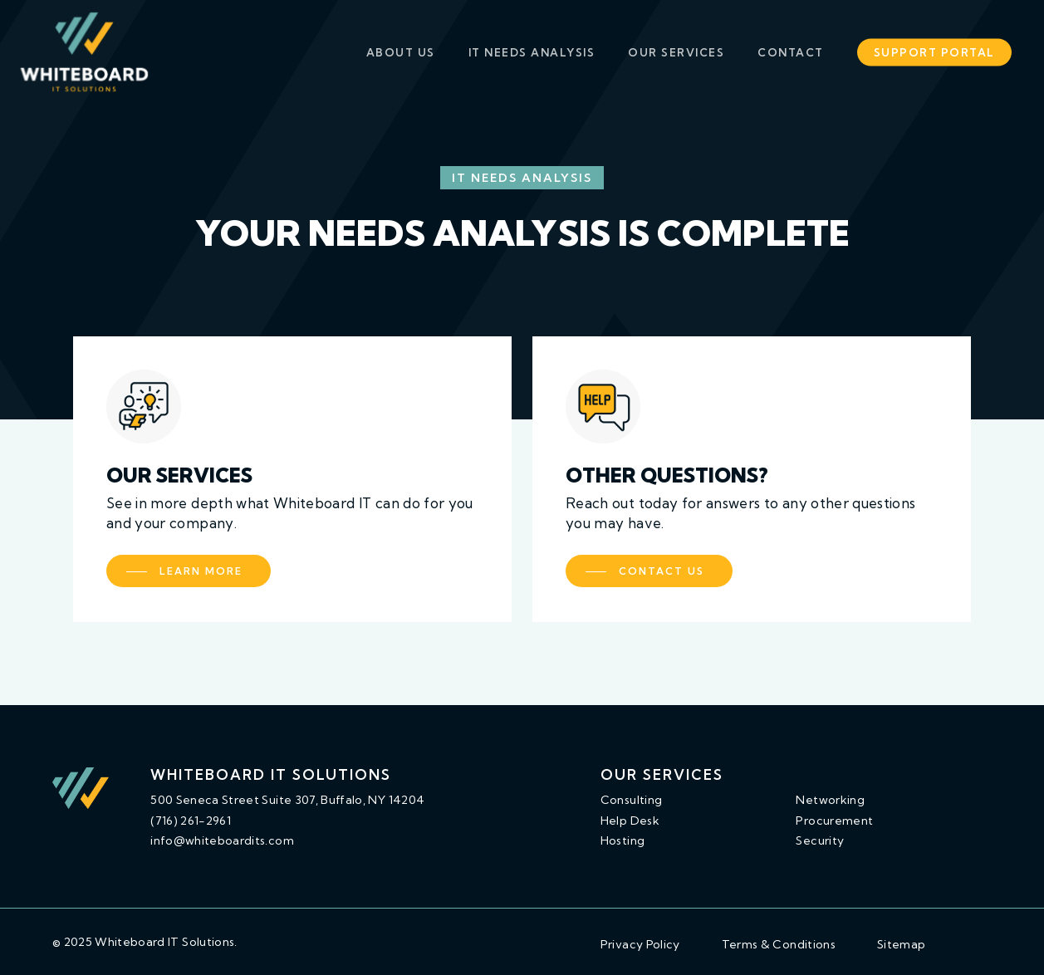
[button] (188, 571)
